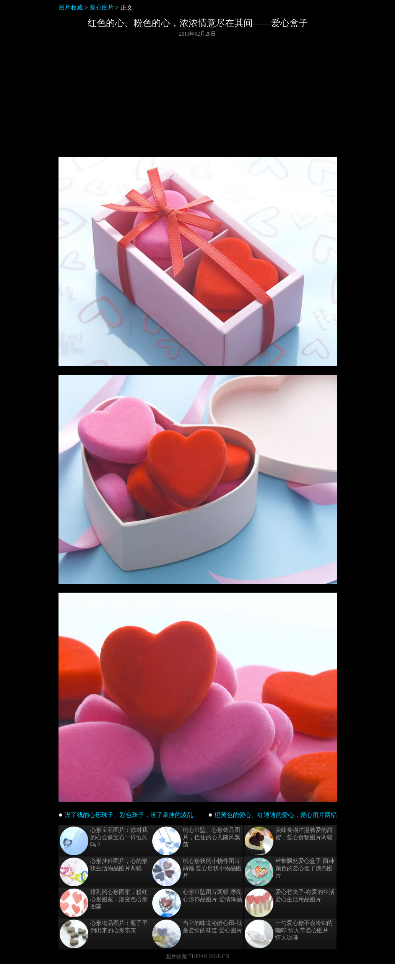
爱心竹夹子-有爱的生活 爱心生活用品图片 (290, 903)
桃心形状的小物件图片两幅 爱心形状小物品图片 (197, 872)
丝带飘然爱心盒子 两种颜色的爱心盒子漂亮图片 (289, 872)
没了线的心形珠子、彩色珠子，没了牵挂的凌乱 (129, 815)
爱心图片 (101, 7)
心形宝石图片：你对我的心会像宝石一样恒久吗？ (104, 841)
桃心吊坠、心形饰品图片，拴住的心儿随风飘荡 (196, 841)
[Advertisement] (198, 97)
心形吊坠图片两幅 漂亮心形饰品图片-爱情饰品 (197, 903)
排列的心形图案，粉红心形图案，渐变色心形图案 (104, 903)
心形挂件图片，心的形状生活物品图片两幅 (104, 872)
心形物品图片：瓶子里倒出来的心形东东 (104, 934)
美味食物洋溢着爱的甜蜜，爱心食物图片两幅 (289, 841)
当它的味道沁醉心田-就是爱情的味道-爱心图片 (197, 934)
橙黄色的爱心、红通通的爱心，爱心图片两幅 (276, 815)
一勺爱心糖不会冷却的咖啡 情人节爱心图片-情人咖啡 (289, 934)
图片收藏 (71, 7)
